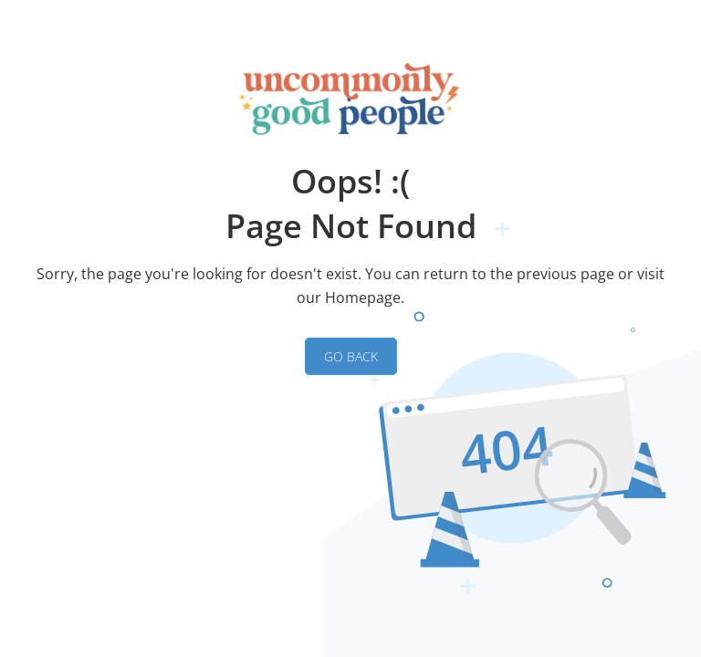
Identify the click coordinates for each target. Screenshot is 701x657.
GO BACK (351, 356)
